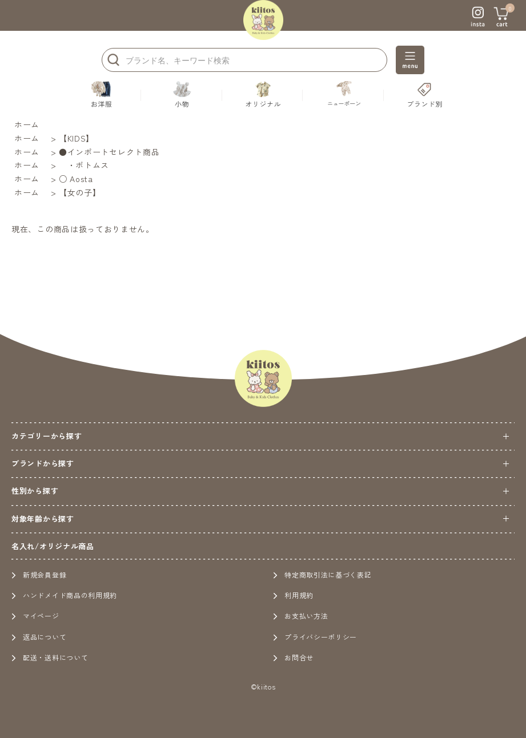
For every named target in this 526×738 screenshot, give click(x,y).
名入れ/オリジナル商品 (52, 546)
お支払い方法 (300, 615)
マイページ (35, 615)
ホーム (26, 124)
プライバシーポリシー (315, 637)
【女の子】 (80, 192)
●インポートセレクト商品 (109, 152)
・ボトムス (84, 165)
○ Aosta (76, 178)
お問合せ (293, 657)
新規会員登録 (38, 574)
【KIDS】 (76, 138)
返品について (38, 637)
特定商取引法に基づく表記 (322, 574)
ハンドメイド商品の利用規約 (64, 595)
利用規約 (293, 595)
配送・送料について (49, 657)
